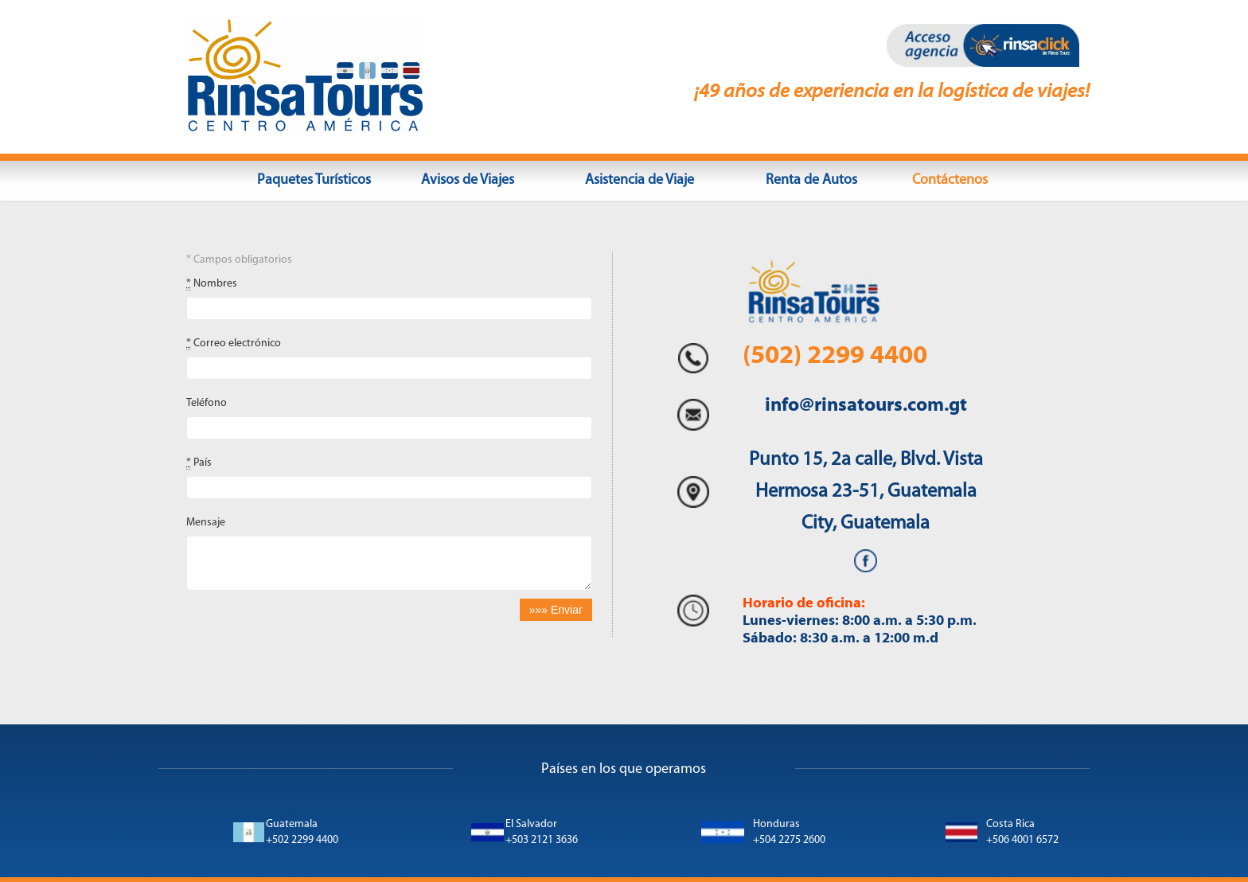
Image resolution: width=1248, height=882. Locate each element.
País (199, 463)
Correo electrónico (233, 344)
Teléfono (206, 403)
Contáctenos (950, 180)
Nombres (211, 284)
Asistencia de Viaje (639, 180)
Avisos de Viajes (467, 180)
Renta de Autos (811, 180)
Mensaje (205, 523)
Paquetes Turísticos (314, 180)
